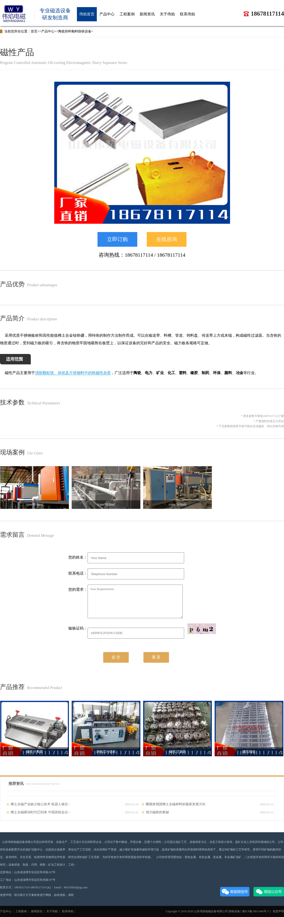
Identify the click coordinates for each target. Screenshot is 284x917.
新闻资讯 (36, 911)
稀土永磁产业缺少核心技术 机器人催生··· (74, 804)
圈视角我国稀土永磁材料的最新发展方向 (209, 804)
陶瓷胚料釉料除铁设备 (74, 31)
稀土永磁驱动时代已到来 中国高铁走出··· (74, 812)
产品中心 (47, 31)
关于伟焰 (52, 911)
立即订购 (117, 239)
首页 (34, 31)
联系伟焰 (67, 911)
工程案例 (21, 911)
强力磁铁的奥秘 (209, 812)
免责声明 (278, 911)
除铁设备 (234, 911)
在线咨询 (166, 239)
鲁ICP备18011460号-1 (256, 911)
